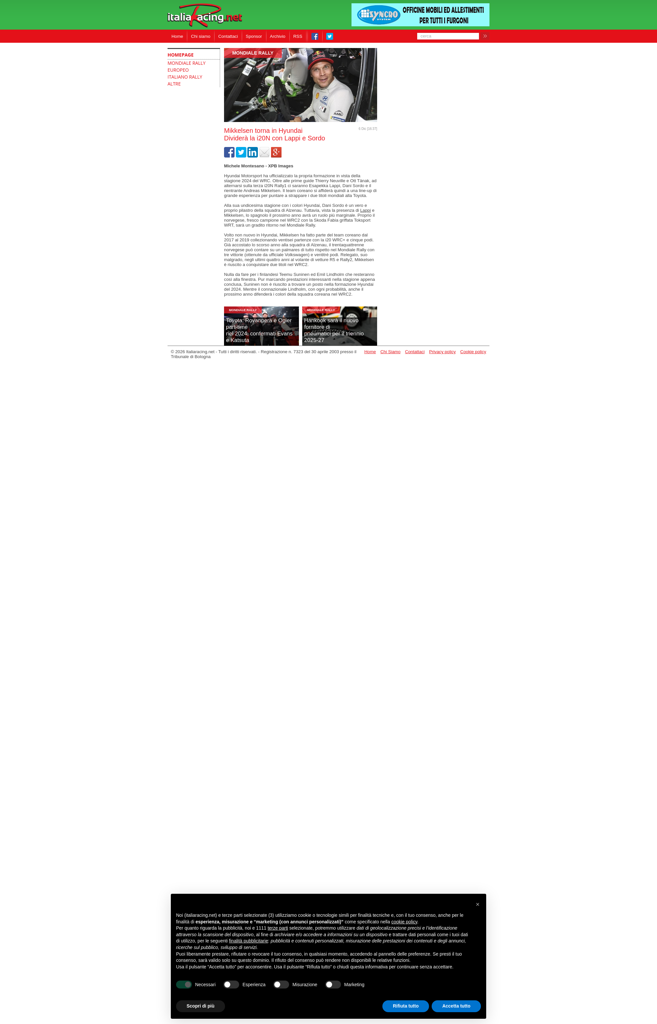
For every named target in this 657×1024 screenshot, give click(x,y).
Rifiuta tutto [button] (406, 1006)
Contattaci (228, 36)
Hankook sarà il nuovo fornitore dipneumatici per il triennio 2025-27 (334, 330)
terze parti (278, 928)
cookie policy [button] (404, 921)
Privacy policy (442, 351)
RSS (297, 36)
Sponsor (254, 36)
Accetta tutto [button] (456, 1006)
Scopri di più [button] (201, 1006)
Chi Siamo (390, 351)
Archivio (277, 36)
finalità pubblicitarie (248, 940)
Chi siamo (200, 36)
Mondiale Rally (253, 53)
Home (177, 36)
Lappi (365, 210)
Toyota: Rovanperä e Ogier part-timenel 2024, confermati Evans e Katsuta (259, 330)
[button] (477, 904)
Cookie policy (473, 351)
